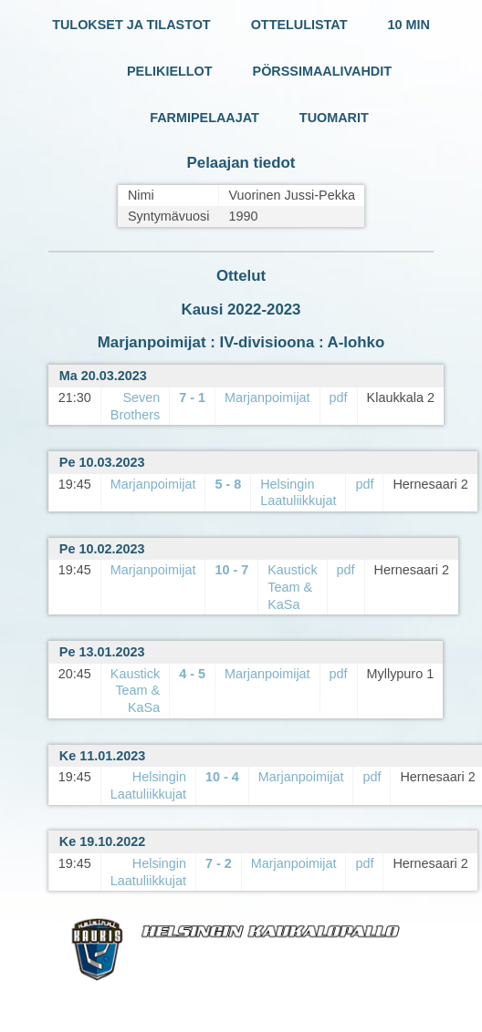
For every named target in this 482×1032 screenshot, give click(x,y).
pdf (339, 397)
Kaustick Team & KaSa (292, 586)
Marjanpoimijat (267, 397)
